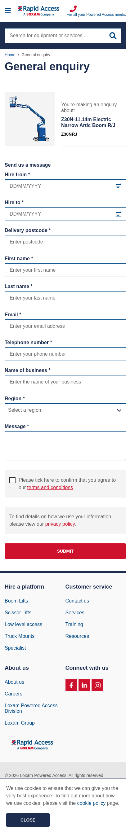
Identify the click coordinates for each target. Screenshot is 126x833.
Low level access (23, 624)
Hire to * (14, 202)
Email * (13, 314)
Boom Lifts (16, 600)
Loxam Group (20, 723)
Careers (13, 693)
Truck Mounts (19, 636)
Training (74, 624)
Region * (15, 398)
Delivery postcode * (28, 230)
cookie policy (91, 803)
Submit (65, 551)
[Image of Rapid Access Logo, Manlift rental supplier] (42, 11)
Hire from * (17, 174)
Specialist (15, 648)
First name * (19, 258)
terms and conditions (50, 487)
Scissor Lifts (18, 612)
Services (74, 612)
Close (27, 820)
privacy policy (60, 524)
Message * (17, 426)
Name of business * (28, 370)
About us (14, 682)
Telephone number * (28, 342)
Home (10, 54)
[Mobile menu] (8, 11)
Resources (77, 636)
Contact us (77, 600)
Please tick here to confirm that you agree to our (62, 483)
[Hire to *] (65, 214)
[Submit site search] (113, 35)
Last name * (19, 286)
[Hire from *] (65, 186)
